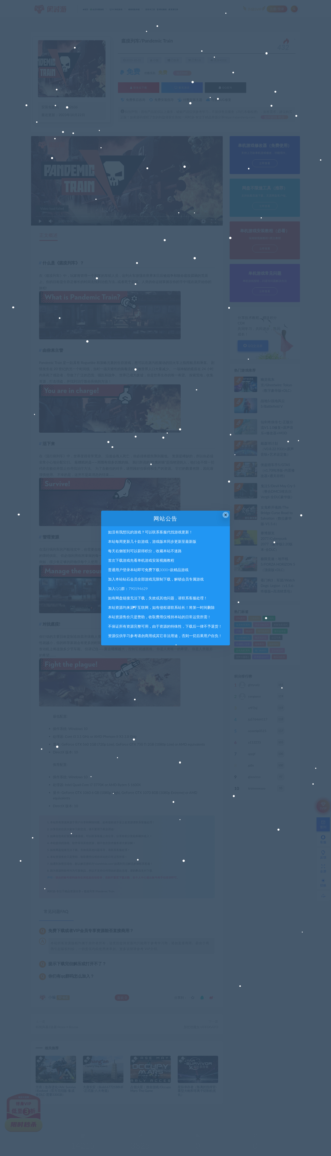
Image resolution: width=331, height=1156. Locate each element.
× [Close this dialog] (225, 515)
